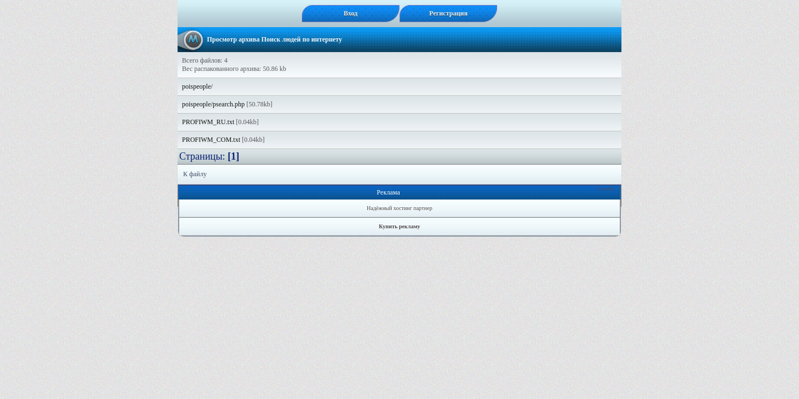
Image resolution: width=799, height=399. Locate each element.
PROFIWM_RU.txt (208, 122)
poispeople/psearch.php (213, 104)
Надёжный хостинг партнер (399, 208)
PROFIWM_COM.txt (211, 140)
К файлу (195, 174)
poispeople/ (197, 86)
